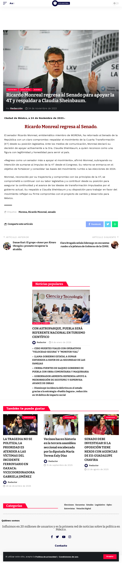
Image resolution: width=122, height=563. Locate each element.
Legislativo (26, 90)
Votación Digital (84, 508)
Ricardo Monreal (37, 212)
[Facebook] (51, 536)
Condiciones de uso (71, 556)
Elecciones (69, 504)
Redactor (41, 343)
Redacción (17, 108)
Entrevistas (69, 508)
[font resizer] (11, 3)
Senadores (110, 417)
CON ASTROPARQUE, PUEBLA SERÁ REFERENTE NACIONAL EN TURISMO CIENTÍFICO (59, 333)
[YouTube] (63, 536)
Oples (110, 504)
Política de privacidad (47, 556)
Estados (36, 324)
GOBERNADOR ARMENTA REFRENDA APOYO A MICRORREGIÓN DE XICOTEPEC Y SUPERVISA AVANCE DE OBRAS (59, 380)
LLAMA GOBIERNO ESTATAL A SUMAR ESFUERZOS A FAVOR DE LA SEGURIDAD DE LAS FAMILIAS (58, 360)
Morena (38, 90)
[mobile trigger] (5, 3)
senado (52, 212)
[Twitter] (57, 536)
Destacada (12, 90)
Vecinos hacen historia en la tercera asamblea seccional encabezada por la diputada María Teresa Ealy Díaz (60, 447)
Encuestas (81, 504)
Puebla (45, 324)
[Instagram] (70, 536)
